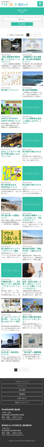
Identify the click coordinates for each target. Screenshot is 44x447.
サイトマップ (22, 386)
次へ (36, 34)
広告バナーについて (22, 402)
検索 (23, 24)
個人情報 (22, 390)
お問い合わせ (22, 398)
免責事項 (22, 394)
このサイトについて (22, 382)
